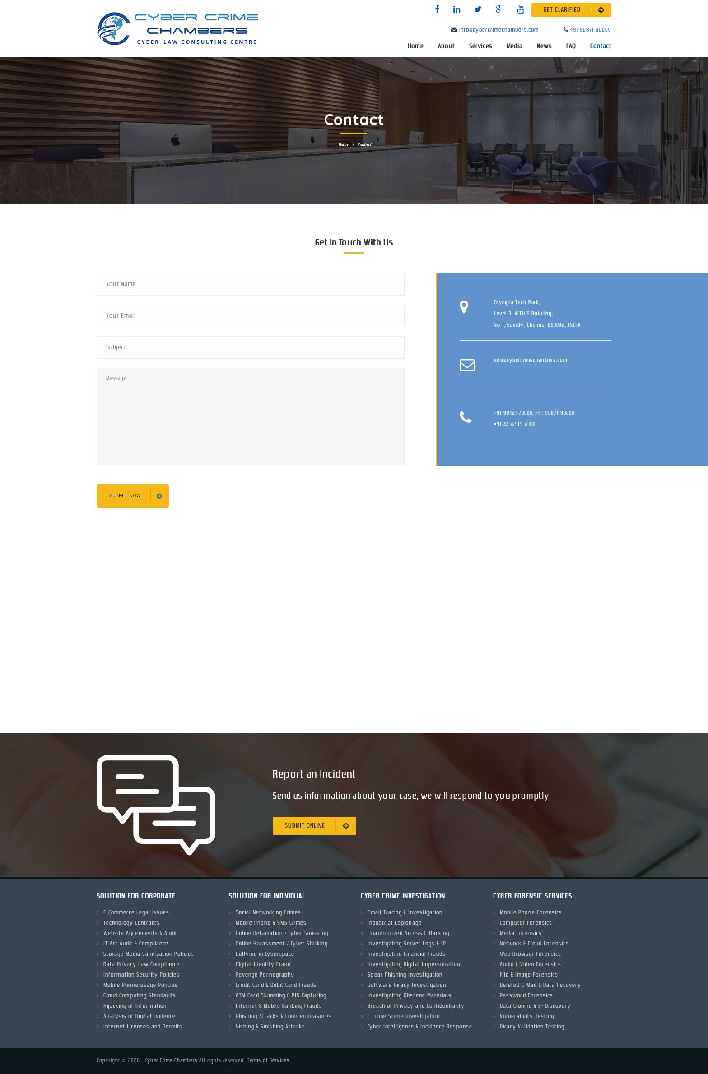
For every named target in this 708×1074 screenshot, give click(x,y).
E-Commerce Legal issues (136, 913)
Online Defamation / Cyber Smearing (282, 933)
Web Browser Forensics (530, 954)
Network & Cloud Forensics (534, 944)
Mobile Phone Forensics (531, 913)
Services (480, 46)
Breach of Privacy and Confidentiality (416, 1006)
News (544, 46)
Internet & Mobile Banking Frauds (279, 1006)
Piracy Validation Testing (532, 1027)
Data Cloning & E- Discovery (535, 1006)
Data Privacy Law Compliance (141, 965)
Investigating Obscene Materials (410, 996)
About (446, 46)
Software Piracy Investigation (407, 985)
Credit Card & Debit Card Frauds (276, 985)
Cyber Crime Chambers (171, 1061)
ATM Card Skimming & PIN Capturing (281, 996)
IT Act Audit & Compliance (135, 944)
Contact (600, 46)
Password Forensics (526, 996)
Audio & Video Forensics (530, 965)
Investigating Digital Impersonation (414, 965)
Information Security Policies (141, 975)
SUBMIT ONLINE (318, 825)
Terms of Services (268, 1061)
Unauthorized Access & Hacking (408, 933)
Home (416, 46)
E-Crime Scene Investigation (404, 1016)
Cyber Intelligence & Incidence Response (420, 1027)
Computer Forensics (526, 923)
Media (514, 46)
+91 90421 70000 (513, 413)
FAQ (571, 46)
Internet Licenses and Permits (142, 1027)
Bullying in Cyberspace (265, 954)
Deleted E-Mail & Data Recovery (540, 985)
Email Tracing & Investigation (405, 913)
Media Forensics (521, 933)
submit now (136, 496)
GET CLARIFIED (575, 10)
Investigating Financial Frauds (407, 954)
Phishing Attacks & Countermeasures (284, 1016)
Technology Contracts (131, 923)
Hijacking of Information (135, 1006)
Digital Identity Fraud (263, 965)
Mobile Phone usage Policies (140, 985)
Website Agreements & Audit (140, 933)
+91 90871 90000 (590, 30)
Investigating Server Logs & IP (407, 944)
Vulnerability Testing (527, 1016)
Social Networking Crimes (268, 913)
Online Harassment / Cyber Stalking (282, 944)
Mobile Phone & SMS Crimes (271, 923)
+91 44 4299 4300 (515, 424)
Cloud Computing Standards (139, 996)
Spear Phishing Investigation (405, 975)
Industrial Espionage (395, 923)
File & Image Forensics (529, 975)
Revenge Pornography (265, 975)
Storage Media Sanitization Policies (148, 954)
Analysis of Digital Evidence (139, 1016)
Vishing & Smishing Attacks (270, 1027)
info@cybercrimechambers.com (499, 30)
